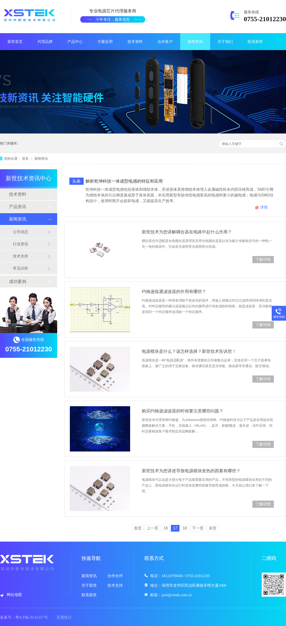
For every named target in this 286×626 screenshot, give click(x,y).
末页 (212, 528)
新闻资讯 (195, 42)
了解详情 (263, 259)
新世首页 (15, 42)
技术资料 (135, 42)
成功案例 (17, 281)
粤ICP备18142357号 (31, 617)
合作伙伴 (115, 576)
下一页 (198, 528)
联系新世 (255, 42)
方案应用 (105, 42)
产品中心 (75, 42)
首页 (26, 158)
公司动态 (20, 232)
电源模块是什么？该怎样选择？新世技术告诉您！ (189, 351)
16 (165, 528)
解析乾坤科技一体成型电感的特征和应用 (124, 181)
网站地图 (14, 595)
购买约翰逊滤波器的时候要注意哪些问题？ (182, 411)
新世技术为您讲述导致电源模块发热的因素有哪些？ (191, 470)
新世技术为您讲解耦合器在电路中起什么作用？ (187, 232)
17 (175, 528)
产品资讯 (17, 206)
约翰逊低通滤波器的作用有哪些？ (174, 291)
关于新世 (89, 585)
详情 (264, 207)
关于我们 (225, 42)
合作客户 (165, 42)
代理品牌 (45, 42)
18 (185, 528)
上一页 (152, 528)
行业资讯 (20, 244)
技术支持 (20, 256)
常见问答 (20, 268)
